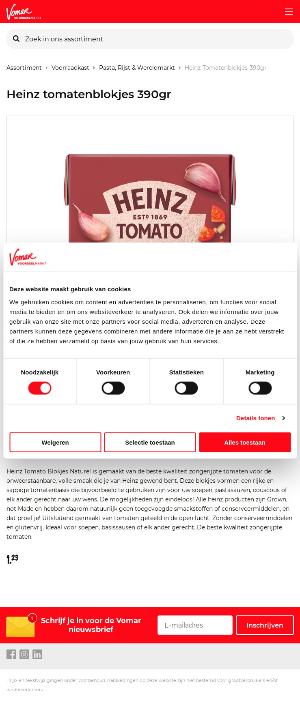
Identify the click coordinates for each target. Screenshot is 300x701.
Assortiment (24, 66)
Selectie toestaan (150, 442)
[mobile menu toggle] (286, 12)
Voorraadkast (70, 66)
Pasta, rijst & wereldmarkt (137, 66)
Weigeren (55, 442)
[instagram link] (24, 655)
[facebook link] (11, 655)
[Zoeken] (16, 39)
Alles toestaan (244, 442)
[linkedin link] (37, 655)
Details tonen (255, 418)
